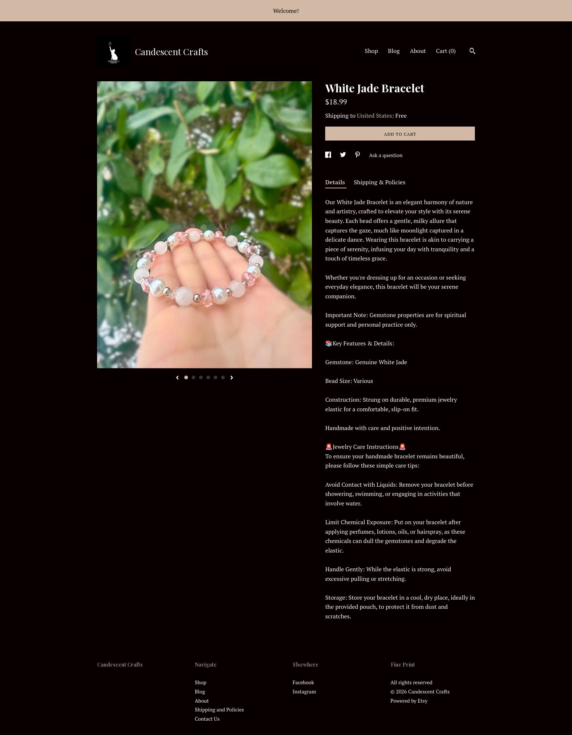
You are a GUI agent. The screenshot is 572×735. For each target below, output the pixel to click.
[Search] (472, 52)
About (418, 51)
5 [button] (215, 377)
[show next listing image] (232, 378)
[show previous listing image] (177, 378)
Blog (394, 51)
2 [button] (193, 377)
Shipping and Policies (219, 709)
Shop (371, 51)
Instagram (304, 691)
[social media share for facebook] (328, 155)
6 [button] (223, 377)
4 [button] (208, 377)
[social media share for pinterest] (358, 155)
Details (336, 182)
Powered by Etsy (409, 700)
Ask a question (385, 155)
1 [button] (186, 377)
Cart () (446, 51)
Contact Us (207, 718)
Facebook (303, 682)
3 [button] (201, 377)
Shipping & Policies (379, 182)
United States (374, 115)
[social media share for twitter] (343, 155)
